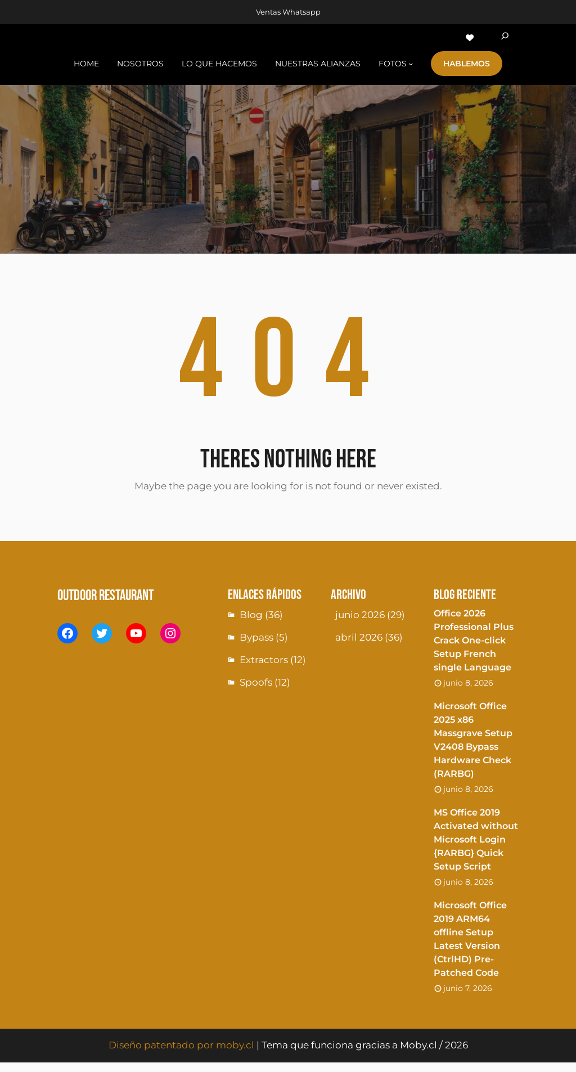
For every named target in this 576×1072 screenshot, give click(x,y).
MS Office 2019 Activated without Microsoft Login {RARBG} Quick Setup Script (476, 839)
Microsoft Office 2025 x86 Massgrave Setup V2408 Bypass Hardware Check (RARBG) (473, 740)
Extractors (264, 659)
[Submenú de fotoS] (410, 63)
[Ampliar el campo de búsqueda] (505, 37)
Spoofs (256, 682)
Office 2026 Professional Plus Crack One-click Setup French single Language (474, 640)
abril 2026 (358, 637)
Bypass (256, 637)
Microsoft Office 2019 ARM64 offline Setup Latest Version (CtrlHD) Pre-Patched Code (470, 939)
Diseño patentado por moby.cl (181, 1045)
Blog (251, 614)
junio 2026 (360, 614)
